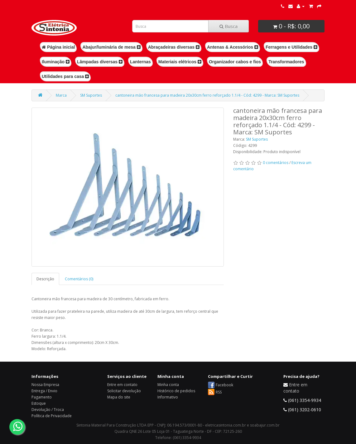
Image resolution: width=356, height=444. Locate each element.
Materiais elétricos (179, 61)
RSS (219, 392)
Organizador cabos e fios (235, 61)
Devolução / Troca (47, 409)
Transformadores (286, 61)
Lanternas (140, 61)
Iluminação (56, 61)
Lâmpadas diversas (100, 61)
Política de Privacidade (51, 415)
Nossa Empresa (45, 384)
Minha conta (168, 384)
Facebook (224, 385)
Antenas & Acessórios (232, 47)
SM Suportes (91, 95)
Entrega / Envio (44, 390)
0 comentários (275, 162)
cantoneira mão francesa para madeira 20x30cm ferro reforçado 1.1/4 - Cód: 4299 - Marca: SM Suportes (207, 95)
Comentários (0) (79, 279)
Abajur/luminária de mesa (111, 47)
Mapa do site (118, 397)
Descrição (45, 279)
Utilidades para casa (65, 76)
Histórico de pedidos (176, 390)
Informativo (167, 397)
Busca (228, 26)
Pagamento (41, 397)
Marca (61, 95)
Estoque (38, 403)
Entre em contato (122, 384)
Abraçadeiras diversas (174, 47)
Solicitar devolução (124, 390)
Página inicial (58, 47)
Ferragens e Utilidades (291, 47)
